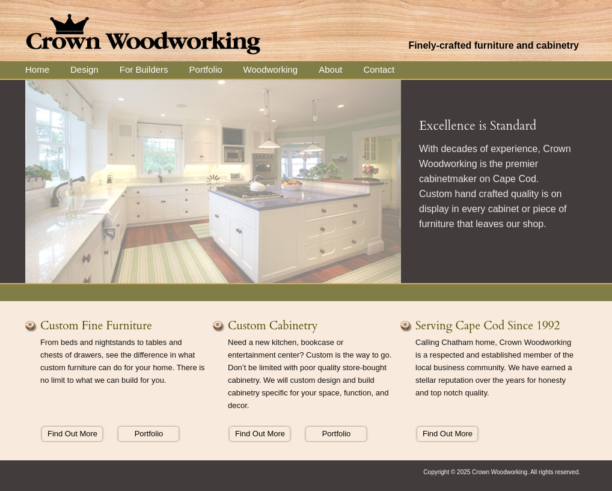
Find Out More (72, 433)
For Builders (144, 69)
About (330, 69)
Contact (378, 69)
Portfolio (205, 69)
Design (84, 69)
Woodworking (270, 69)
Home (37, 69)
